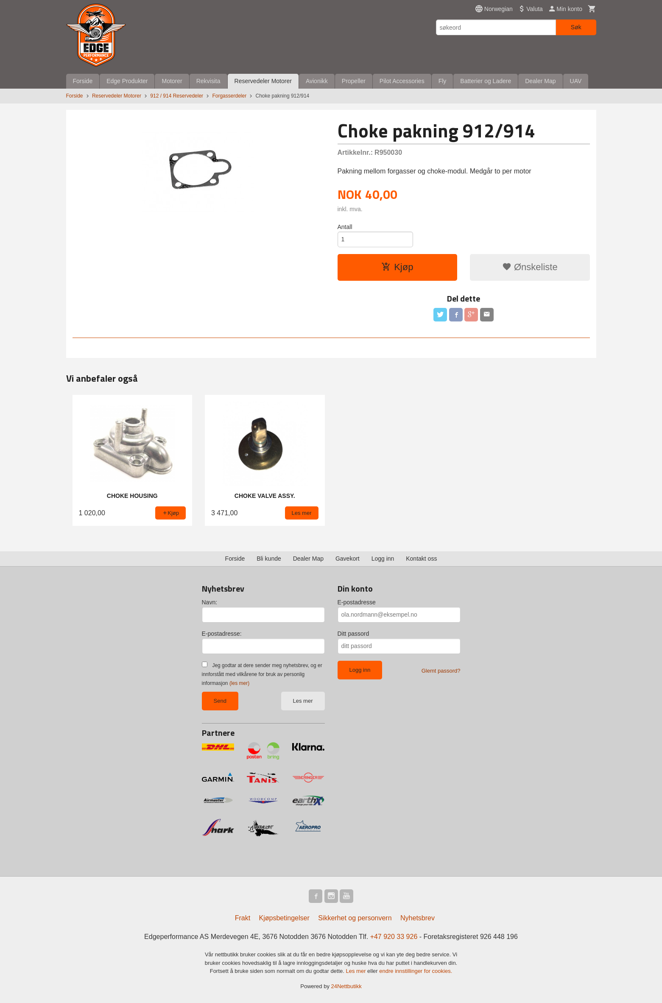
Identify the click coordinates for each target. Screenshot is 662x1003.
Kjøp (397, 267)
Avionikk (317, 81)
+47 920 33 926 (394, 936)
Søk (576, 27)
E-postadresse (357, 602)
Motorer (172, 81)
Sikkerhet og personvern (354, 918)
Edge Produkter (127, 81)
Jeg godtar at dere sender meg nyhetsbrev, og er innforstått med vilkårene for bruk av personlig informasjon (262, 674)
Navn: (210, 602)
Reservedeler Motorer (263, 81)
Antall (345, 227)
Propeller (354, 81)
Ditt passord (353, 633)
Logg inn (383, 558)
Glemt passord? (441, 671)
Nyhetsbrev (417, 918)
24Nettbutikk (346, 986)
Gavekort (347, 558)
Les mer (303, 701)
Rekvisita (208, 81)
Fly (443, 81)
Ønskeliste (530, 267)
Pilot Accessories (402, 81)
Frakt (242, 918)
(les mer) (239, 683)
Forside (83, 81)
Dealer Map (540, 81)
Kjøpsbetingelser (284, 918)
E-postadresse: (222, 633)
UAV (576, 81)
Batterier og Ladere (485, 81)
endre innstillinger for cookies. (415, 971)
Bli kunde (269, 558)
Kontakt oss (421, 558)
